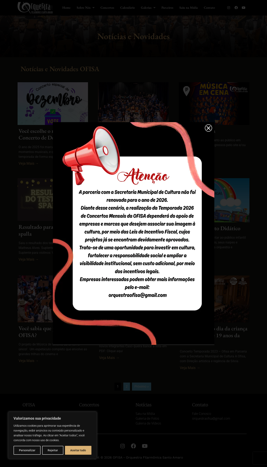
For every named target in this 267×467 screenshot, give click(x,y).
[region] (52, 435)
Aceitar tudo (78, 450)
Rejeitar (53, 450)
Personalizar (27, 450)
